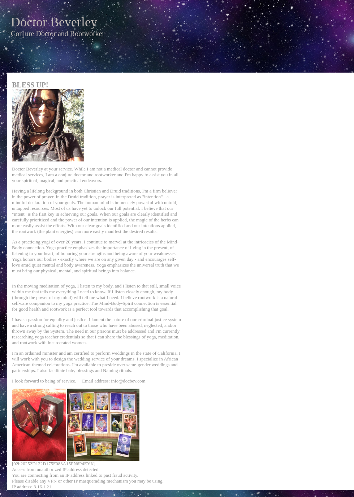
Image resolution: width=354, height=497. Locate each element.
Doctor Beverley (54, 22)
